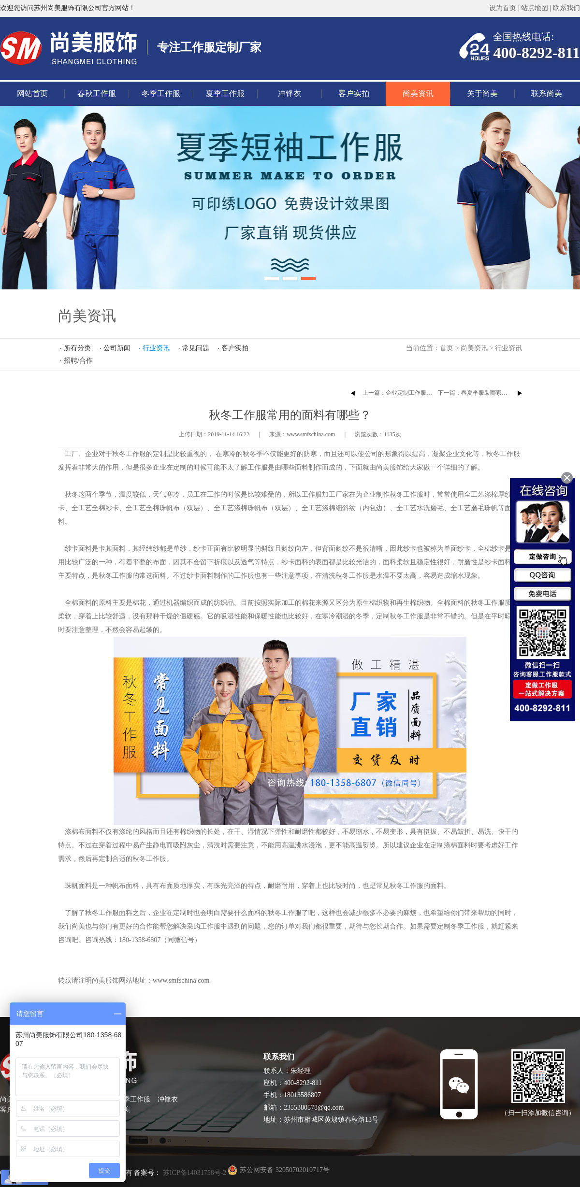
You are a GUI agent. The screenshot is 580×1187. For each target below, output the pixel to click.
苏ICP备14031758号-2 (193, 1172)
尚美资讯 (418, 93)
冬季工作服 (161, 93)
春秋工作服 (96, 93)
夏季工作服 (225, 93)
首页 (446, 348)
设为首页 (502, 8)
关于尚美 (482, 93)
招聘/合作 (78, 360)
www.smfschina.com (181, 980)
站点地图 (534, 8)
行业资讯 (508, 348)
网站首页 (32, 93)
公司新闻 (116, 348)
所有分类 (77, 348)
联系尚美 (546, 93)
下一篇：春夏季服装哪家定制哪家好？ (487, 392)
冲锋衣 (289, 93)
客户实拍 (353, 93)
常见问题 (195, 348)
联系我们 (566, 8)
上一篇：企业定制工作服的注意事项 (408, 392)
